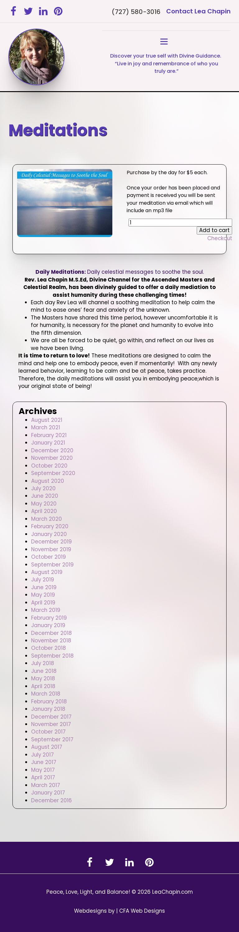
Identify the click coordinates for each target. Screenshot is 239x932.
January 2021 (48, 442)
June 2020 (44, 496)
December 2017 (51, 716)
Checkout (219, 238)
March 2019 (45, 610)
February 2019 (49, 618)
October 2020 (49, 465)
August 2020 (47, 481)
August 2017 (46, 747)
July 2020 (43, 488)
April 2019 (43, 602)
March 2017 (45, 785)
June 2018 (44, 671)
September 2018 (52, 655)
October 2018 (48, 648)
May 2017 (43, 770)
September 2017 (52, 739)
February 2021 (49, 435)
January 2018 (48, 709)
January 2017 (48, 792)
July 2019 (42, 579)
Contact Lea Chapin (198, 11)
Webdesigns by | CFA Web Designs (119, 911)
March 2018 (45, 693)
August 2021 (46, 420)
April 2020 (44, 511)
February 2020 (49, 526)
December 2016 (51, 800)
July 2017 (42, 754)
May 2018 (43, 678)
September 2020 (53, 473)
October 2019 (48, 557)
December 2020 (52, 450)
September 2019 (52, 564)
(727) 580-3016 (136, 11)
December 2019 (51, 541)
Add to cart (214, 230)
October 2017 (48, 731)
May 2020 (44, 503)
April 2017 (43, 777)
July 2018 (42, 663)
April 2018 (43, 686)
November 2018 (51, 640)
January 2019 (48, 625)
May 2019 (43, 595)
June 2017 (43, 762)
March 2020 (46, 519)
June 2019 (44, 587)
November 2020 (52, 458)
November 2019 (51, 549)
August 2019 (47, 572)
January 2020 (49, 534)
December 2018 (51, 633)
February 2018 (49, 701)
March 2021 (45, 427)
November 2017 (51, 724)
